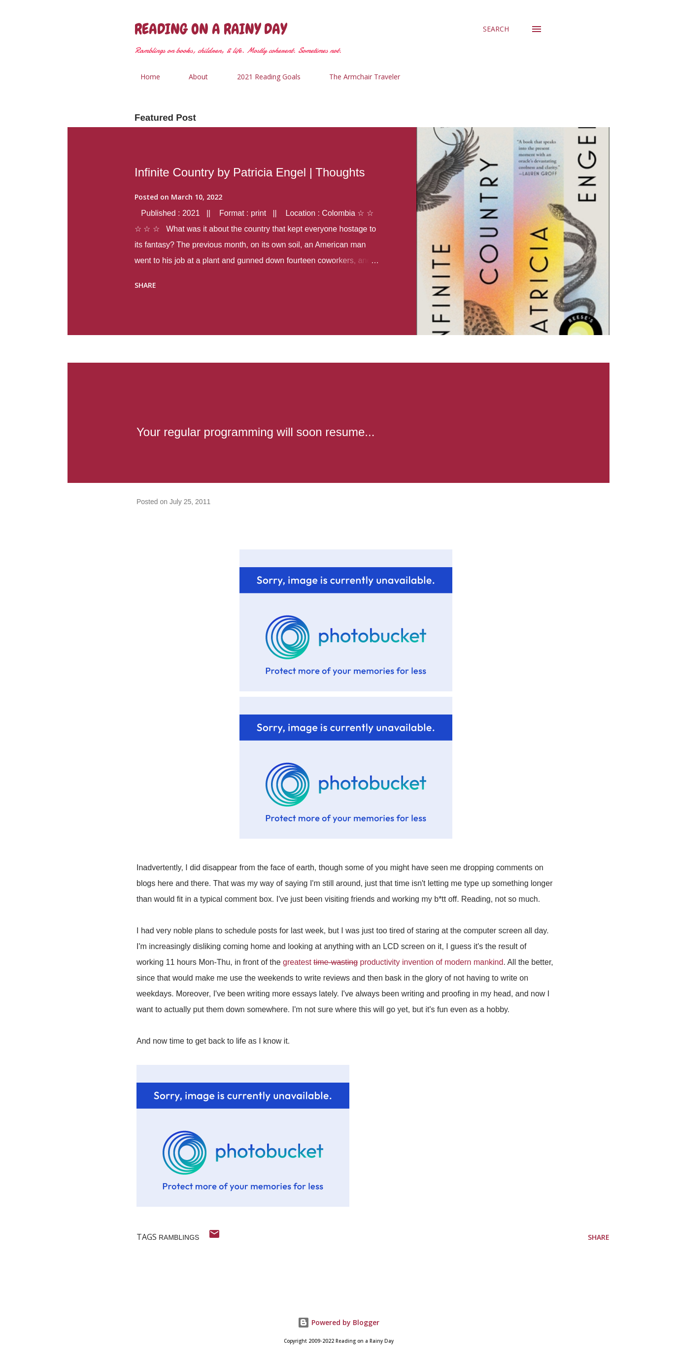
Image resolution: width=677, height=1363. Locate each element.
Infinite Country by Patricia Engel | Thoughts (250, 172)
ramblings (179, 1237)
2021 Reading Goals (263, 76)
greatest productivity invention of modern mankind (393, 962)
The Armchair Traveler (358, 76)
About (192, 76)
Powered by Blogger (338, 1322)
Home (144, 76)
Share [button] (145, 285)
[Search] (496, 29)
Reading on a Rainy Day (211, 29)
